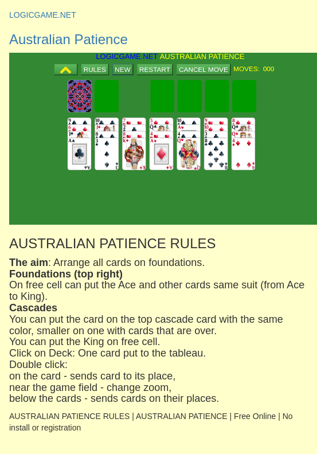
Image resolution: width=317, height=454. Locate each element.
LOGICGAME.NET (42, 14)
